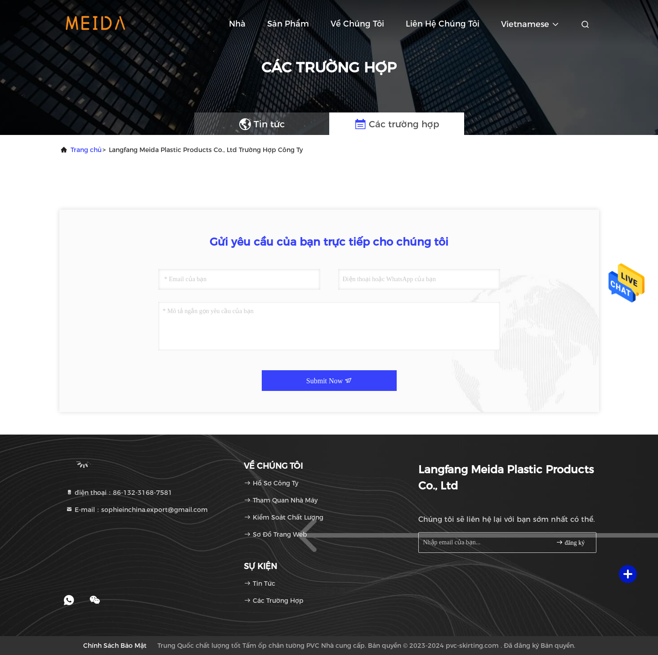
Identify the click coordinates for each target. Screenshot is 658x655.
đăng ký (570, 542)
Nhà (237, 24)
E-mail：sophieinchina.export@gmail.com (137, 510)
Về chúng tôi (357, 24)
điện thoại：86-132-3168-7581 (119, 493)
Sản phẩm (288, 24)
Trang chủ (86, 150)
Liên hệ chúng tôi (442, 24)
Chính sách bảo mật (115, 646)
